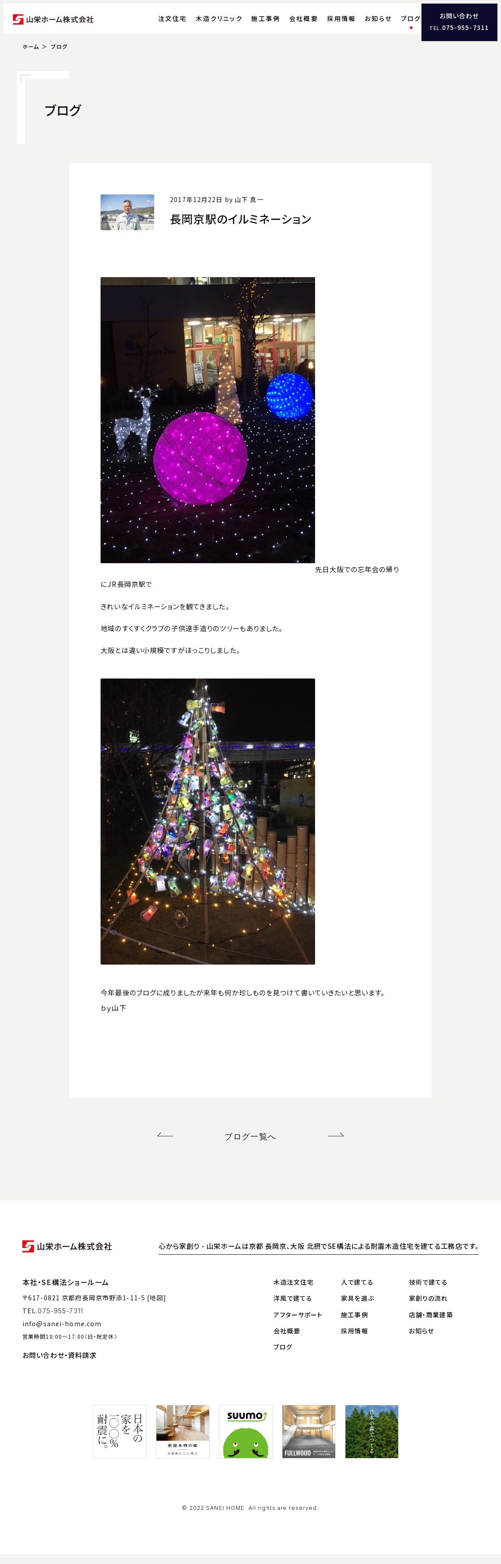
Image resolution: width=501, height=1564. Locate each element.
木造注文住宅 (294, 1291)
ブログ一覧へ (250, 1148)
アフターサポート (298, 1324)
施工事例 (249, 24)
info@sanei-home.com (61, 1333)
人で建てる (357, 1291)
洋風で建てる (293, 1308)
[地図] (156, 1307)
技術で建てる (428, 1291)
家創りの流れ (428, 1308)
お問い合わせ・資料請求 (59, 1365)
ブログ (394, 24)
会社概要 (287, 24)
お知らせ (362, 24)
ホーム (30, 59)
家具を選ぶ (357, 1308)
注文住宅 (156, 24)
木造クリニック (203, 24)
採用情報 (325, 24)
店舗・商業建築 (431, 1324)
